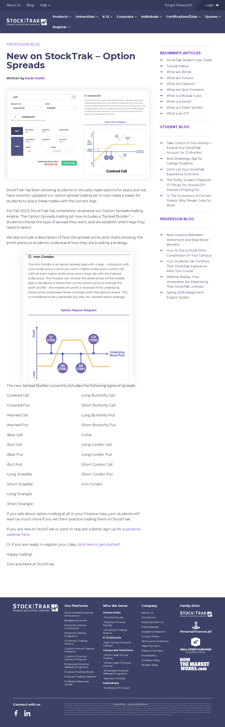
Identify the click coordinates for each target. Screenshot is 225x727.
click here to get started (98, 544)
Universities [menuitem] (85, 17)
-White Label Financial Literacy (117, 664)
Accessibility (148, 655)
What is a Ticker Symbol (185, 108)
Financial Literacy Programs (75, 634)
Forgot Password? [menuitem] (179, 5)
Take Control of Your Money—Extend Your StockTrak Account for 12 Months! (189, 148)
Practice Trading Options (80, 676)
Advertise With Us (152, 622)
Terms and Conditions (155, 641)
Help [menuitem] (43, 5)
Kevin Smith (35, 78)
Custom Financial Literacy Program (75, 658)
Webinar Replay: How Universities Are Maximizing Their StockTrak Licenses (187, 282)
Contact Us (148, 617)
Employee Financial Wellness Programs (76, 665)
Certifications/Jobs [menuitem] (182, 17)
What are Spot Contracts (185, 90)
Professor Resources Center (76, 683)
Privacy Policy (150, 636)
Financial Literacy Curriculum (75, 626)
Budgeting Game (75, 620)
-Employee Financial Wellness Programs (116, 672)
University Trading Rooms (75, 642)
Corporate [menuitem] (125, 17)
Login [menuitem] (212, 5)
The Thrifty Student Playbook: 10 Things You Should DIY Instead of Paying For (189, 185)
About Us (147, 612)
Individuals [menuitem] (150, 17)
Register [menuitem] (60, 27)
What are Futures (180, 78)
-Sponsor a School (114, 678)
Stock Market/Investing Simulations (78, 614)
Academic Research (153, 631)
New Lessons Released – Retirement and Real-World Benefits (187, 240)
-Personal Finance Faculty (114, 623)
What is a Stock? (179, 102)
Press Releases (150, 626)
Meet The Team (150, 645)
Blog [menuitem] (30, 5)
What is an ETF (178, 113)
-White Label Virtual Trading (115, 656)
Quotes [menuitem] (211, 17)
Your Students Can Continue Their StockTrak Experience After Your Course (188, 266)
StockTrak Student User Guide (189, 60)
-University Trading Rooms (115, 631)
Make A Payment (152, 650)
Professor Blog (23, 44)
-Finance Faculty (113, 617)
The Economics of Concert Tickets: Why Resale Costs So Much (189, 200)
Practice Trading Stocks (79, 671)
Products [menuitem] (60, 17)
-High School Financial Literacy (117, 644)
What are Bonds (179, 72)
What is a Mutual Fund (184, 96)
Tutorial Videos (178, 66)
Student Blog (149, 664)
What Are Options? (181, 84)
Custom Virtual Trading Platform (79, 650)
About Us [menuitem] (13, 5)
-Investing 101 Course (116, 687)
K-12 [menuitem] (106, 17)
